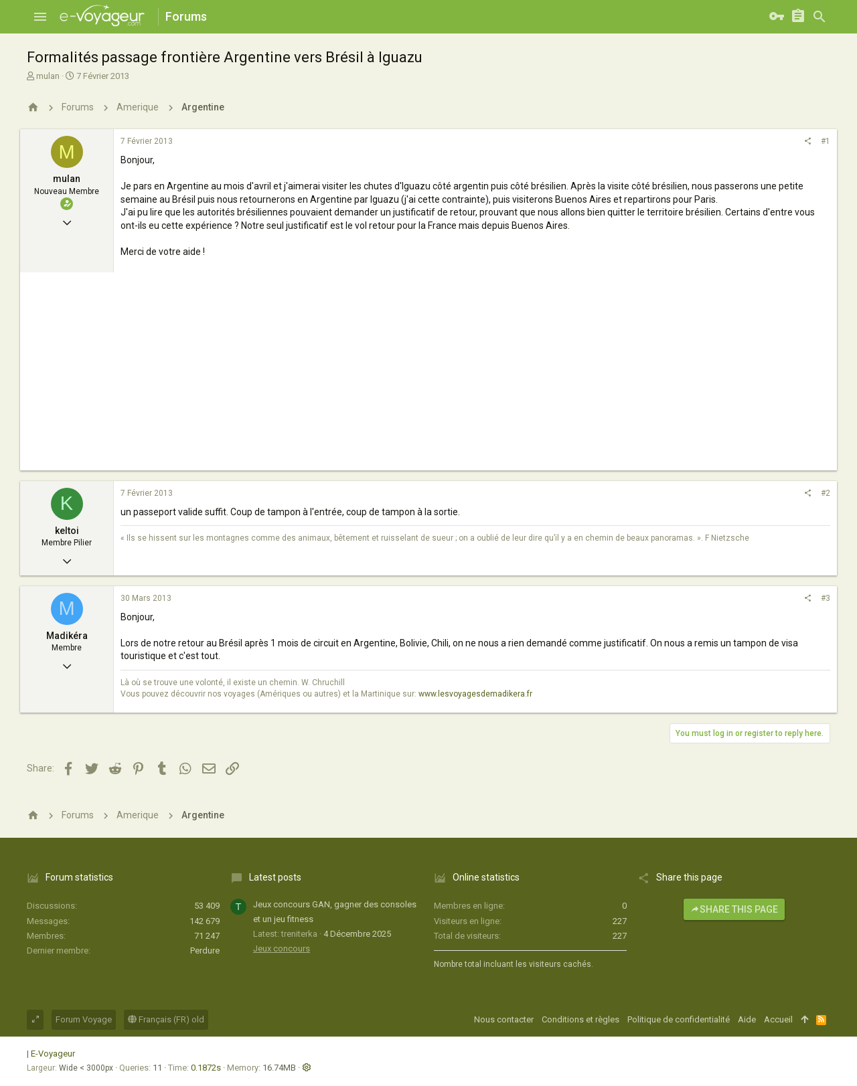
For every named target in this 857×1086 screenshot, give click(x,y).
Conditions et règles (580, 1019)
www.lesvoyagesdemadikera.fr (475, 694)
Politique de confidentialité (678, 1019)
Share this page (734, 909)
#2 (825, 493)
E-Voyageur (53, 1054)
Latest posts (275, 877)
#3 (825, 598)
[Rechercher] (819, 17)
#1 (825, 141)
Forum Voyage (84, 1019)
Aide (747, 1019)
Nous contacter (504, 1019)
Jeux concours (281, 948)
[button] (40, 17)
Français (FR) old (166, 1019)
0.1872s (206, 1068)
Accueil (778, 1019)
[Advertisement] (428, 376)
